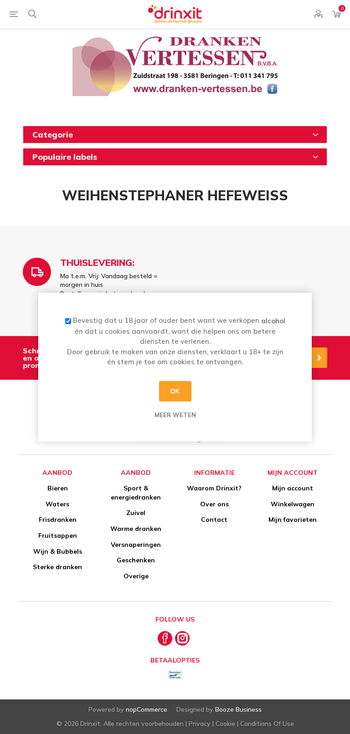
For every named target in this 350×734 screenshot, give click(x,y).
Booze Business (238, 709)
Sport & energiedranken (136, 492)
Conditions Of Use (267, 723)
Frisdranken (58, 519)
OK (175, 391)
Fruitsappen (57, 535)
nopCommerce (146, 709)
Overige (136, 576)
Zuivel (135, 513)
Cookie (225, 723)
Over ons (214, 504)
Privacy (200, 723)
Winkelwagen (292, 504)
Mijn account (292, 488)
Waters (57, 504)
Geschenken (136, 560)
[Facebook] (165, 638)
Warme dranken (135, 529)
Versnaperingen (136, 544)
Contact (214, 519)
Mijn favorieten (292, 519)
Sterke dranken (57, 567)
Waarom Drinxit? (214, 488)
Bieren (57, 488)
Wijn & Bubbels (57, 551)
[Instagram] (182, 638)
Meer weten (175, 414)
